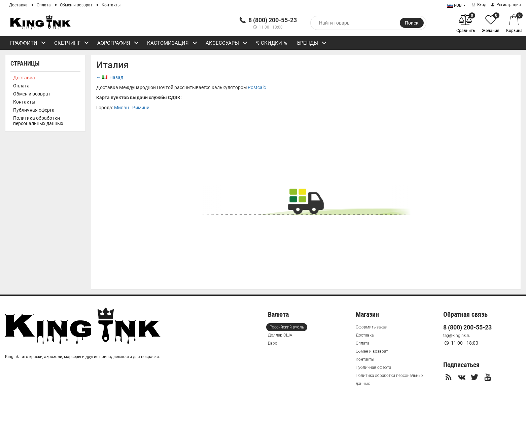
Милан (121, 107)
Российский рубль (287, 327)
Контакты (111, 5)
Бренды (312, 44)
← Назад (109, 77)
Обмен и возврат (76, 5)
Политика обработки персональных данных (38, 120)
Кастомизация (172, 44)
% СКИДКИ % (271, 43)
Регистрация (505, 4)
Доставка (18, 5)
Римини (140, 107)
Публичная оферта (34, 110)
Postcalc (257, 87)
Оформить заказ (371, 327)
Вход (478, 4)
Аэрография (118, 44)
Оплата (44, 5)
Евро (272, 343)
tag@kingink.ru (456, 335)
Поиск (412, 23)
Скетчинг (71, 44)
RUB (454, 5)
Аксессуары (227, 44)
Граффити (28, 44)
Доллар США (280, 335)
